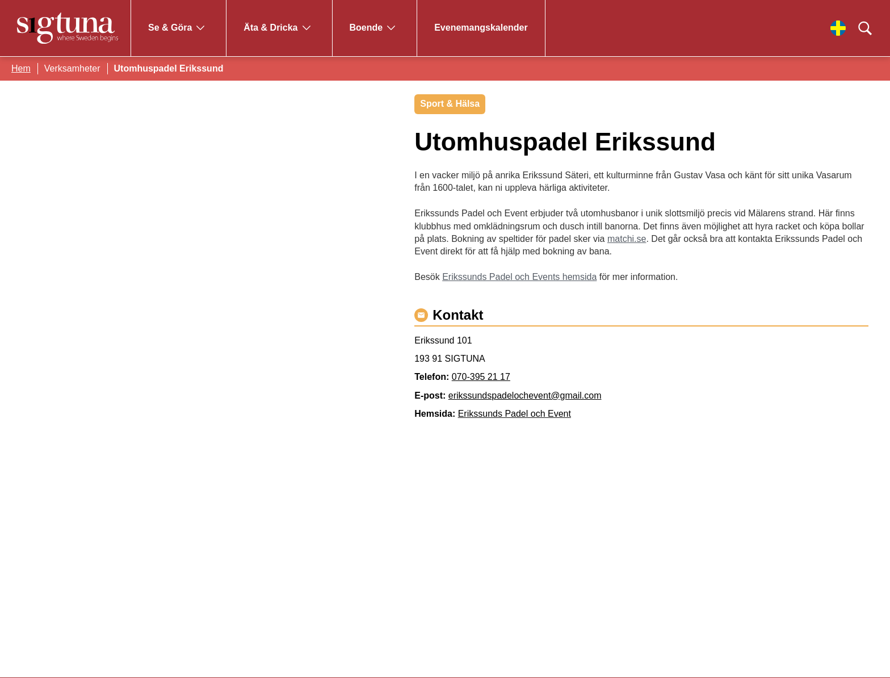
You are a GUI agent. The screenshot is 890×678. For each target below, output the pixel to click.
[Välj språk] (838, 28)
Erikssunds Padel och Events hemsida (519, 277)
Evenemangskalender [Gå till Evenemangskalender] (481, 27)
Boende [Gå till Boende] (366, 27)
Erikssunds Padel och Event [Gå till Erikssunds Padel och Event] (514, 413)
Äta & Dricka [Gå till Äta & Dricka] (270, 27)
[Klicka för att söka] (865, 28)
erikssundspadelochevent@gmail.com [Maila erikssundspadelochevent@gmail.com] (525, 395)
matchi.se (626, 239)
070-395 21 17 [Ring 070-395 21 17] (481, 377)
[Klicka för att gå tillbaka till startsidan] (68, 28)
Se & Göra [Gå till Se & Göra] (170, 27)
